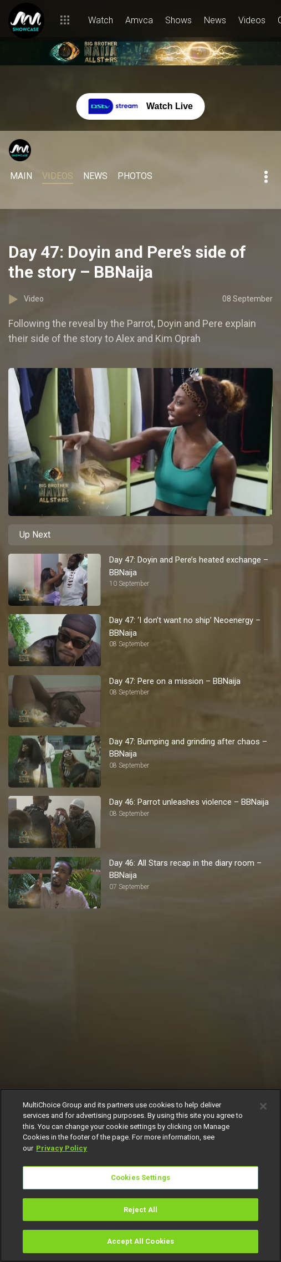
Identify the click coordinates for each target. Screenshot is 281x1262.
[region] (140, 1175)
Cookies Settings (140, 1177)
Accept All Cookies (140, 1241)
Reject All (140, 1209)
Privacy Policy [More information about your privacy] (61, 1148)
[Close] (263, 1106)
